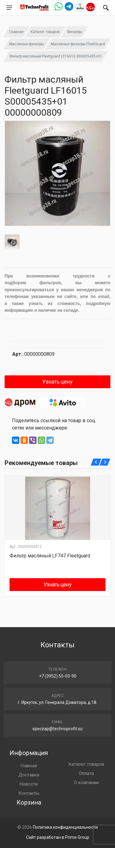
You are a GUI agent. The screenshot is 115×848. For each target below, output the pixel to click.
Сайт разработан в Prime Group (57, 837)
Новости (29, 784)
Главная (16, 32)
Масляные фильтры (26, 44)
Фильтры (74, 32)
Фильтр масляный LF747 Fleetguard (50, 556)
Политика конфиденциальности (65, 827)
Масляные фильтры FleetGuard (78, 44)
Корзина (29, 802)
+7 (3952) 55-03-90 (57, 676)
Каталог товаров (45, 32)
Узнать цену (57, 381)
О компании (86, 782)
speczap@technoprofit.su (57, 728)
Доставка (28, 775)
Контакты (28, 793)
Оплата (86, 773)
